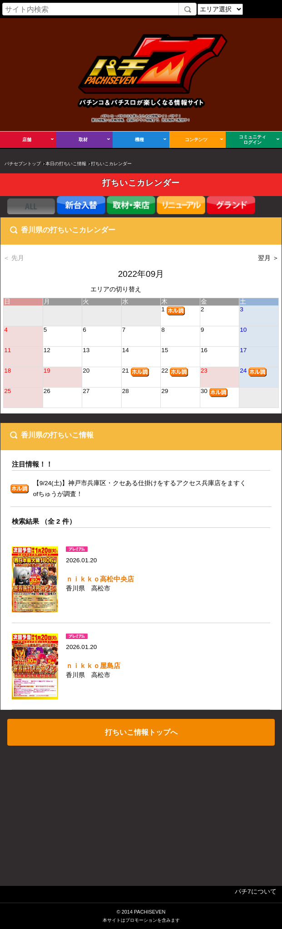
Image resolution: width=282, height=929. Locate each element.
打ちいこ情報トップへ (141, 732)
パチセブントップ (23, 163)
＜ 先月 (13, 258)
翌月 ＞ (268, 258)
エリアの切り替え (115, 289)
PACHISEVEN (149, 911)
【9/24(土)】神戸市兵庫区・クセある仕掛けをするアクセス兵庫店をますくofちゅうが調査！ (140, 488)
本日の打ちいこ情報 (65, 163)
